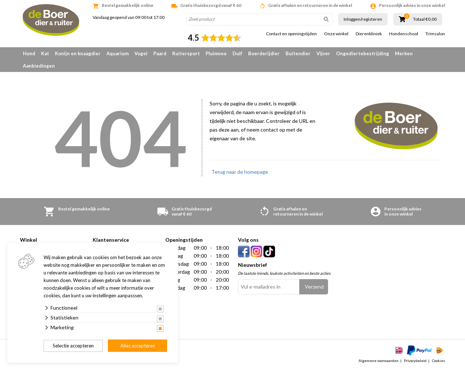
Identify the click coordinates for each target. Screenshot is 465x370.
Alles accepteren (137, 346)
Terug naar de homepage (239, 172)
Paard (159, 53)
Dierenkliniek (369, 34)
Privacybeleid (415, 360)
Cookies (438, 360)
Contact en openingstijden (291, 34)
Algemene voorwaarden (379, 360)
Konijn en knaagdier (78, 53)
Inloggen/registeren (363, 19)
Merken (404, 53)
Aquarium (117, 53)
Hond (29, 53)
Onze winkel (336, 34)
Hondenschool (403, 34)
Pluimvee (216, 53)
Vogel (140, 53)
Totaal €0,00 (425, 19)
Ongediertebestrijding (362, 53)
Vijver (323, 53)
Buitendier (298, 53)
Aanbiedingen (39, 66)
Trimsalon (435, 34)
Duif (237, 53)
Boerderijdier (264, 53)
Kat (45, 53)
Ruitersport (186, 53)
